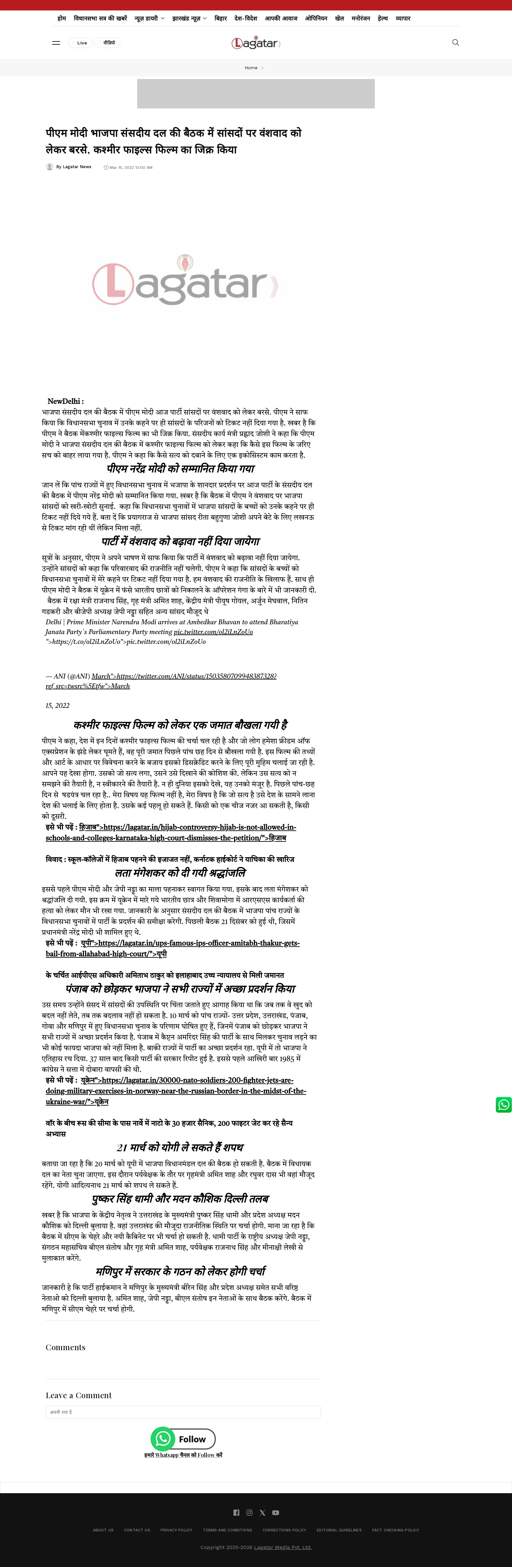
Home (251, 67)
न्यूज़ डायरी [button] (150, 18)
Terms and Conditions (227, 1530)
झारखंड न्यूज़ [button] (189, 18)
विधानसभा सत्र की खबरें (100, 18)
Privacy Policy (177, 1530)
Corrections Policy (284, 1530)
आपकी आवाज (281, 18)
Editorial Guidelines (339, 1530)
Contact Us (137, 1530)
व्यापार (403, 18)
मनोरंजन (361, 18)
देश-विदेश (245, 18)
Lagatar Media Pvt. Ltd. (283, 1547)
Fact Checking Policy (395, 1530)
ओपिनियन (316, 18)
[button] (56, 43)
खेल (339, 18)
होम (61, 18)
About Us (103, 1530)
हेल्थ (383, 18)
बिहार (221, 18)
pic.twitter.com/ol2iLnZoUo (213, 632)
